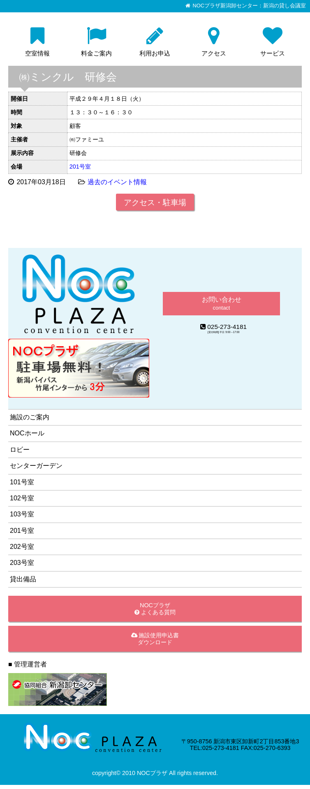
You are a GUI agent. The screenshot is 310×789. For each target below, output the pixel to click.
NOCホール (27, 433)
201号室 (80, 166)
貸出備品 (23, 579)
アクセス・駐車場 (155, 202)
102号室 (22, 498)
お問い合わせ (221, 303)
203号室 (22, 562)
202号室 (22, 546)
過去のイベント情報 (117, 181)
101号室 (22, 482)
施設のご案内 (29, 417)
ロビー (20, 449)
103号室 (22, 514)
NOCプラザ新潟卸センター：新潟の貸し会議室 (249, 6)
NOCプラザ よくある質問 (155, 608)
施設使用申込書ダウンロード (155, 639)
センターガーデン (36, 465)
